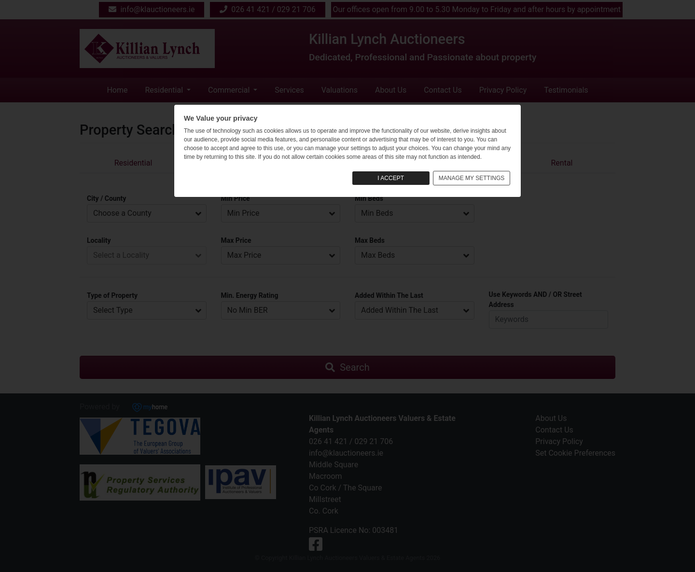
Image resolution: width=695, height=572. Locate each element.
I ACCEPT (390, 178)
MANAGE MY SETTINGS (471, 178)
